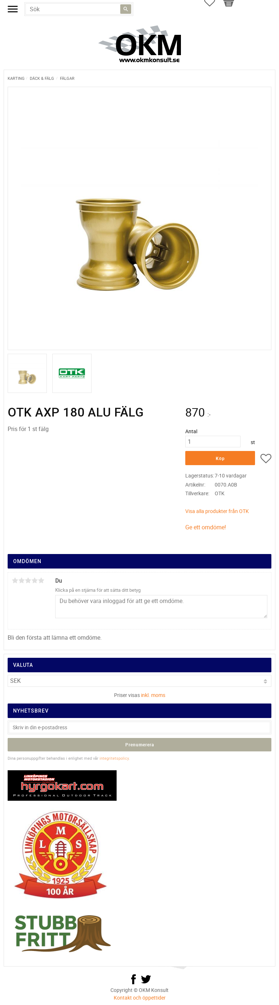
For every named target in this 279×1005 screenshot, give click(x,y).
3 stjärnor (28, 580)
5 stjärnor (41, 580)
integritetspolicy (114, 758)
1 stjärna (15, 580)
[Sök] (125, 9)
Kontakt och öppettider (140, 997)
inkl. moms (153, 695)
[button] (265, 459)
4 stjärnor (34, 580)
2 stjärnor (21, 580)
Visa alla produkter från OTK (217, 511)
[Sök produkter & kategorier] (78, 9)
